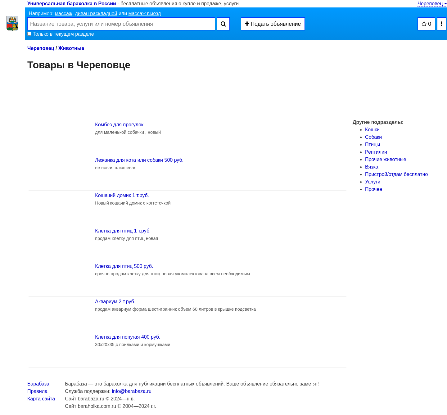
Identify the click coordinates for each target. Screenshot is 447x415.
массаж (63, 13)
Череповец (432, 3)
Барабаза (38, 383)
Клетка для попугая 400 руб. (127, 337)
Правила (37, 391)
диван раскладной (96, 13)
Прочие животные (385, 159)
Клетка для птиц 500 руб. (124, 266)
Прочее (373, 189)
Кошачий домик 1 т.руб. (122, 195)
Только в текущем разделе (60, 34)
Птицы (372, 144)
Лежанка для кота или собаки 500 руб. (139, 160)
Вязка (371, 166)
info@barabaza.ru (131, 391)
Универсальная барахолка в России (71, 3)
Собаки (373, 137)
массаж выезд (145, 13)
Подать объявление (273, 24)
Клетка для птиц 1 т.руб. (123, 230)
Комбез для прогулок (119, 124)
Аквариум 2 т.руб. (115, 301)
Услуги (372, 181)
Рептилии (376, 152)
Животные (71, 48)
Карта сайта (41, 398)
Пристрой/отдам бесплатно (396, 174)
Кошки (372, 129)
